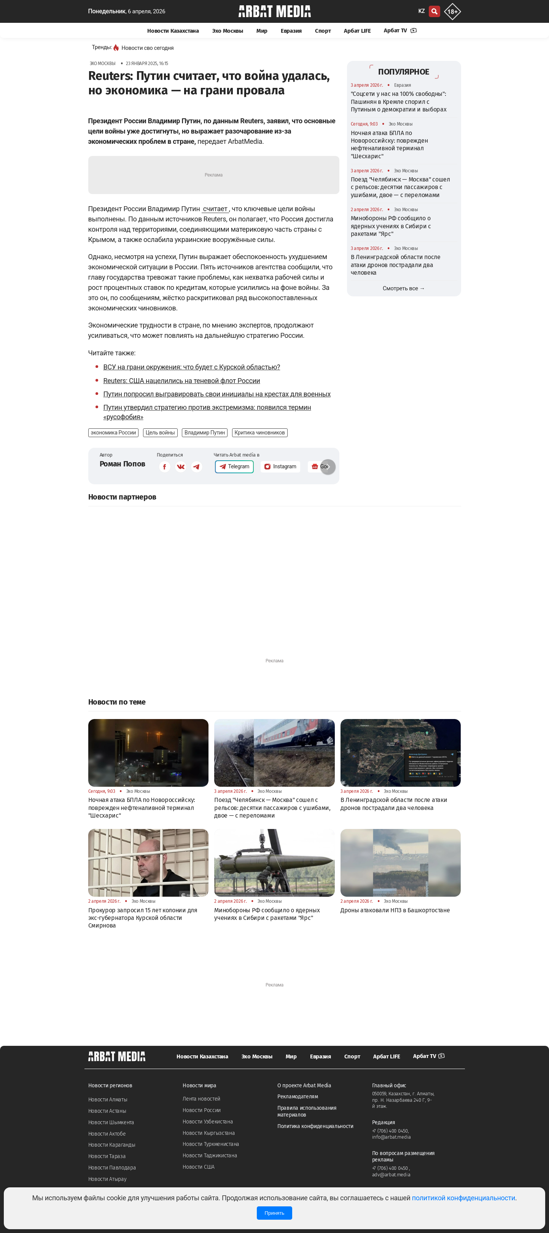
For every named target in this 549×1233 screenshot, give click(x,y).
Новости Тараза (107, 1156)
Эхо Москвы (227, 30)
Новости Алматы (107, 1099)
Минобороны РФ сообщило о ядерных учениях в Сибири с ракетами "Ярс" (391, 226)
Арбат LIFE (357, 30)
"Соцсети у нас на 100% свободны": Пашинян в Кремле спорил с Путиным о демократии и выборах (399, 101)
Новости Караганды (111, 1145)
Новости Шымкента (111, 1122)
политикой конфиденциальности (463, 1198)
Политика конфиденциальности (315, 1126)
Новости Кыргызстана (209, 1133)
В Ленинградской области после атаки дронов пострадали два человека (396, 264)
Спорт (323, 30)
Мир (261, 30)
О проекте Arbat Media (304, 1085)
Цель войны (160, 433)
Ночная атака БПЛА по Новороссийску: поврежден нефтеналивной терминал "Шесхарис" (389, 144)
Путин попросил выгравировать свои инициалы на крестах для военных (217, 394)
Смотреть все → (404, 288)
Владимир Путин (205, 433)
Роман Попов (123, 463)
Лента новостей (201, 1099)
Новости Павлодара (112, 1168)
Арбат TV (400, 30)
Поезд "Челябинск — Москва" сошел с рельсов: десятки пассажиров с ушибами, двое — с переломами (400, 187)
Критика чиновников (260, 433)
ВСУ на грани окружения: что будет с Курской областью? (191, 367)
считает (215, 209)
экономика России (113, 433)
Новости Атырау (107, 1179)
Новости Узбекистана (208, 1121)
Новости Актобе (107, 1134)
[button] (328, 467)
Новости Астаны (107, 1111)
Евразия (291, 30)
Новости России (202, 1110)
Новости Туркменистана (211, 1144)
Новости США (199, 1167)
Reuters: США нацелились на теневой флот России (181, 381)
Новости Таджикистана (210, 1155)
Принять (274, 1213)
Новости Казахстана (173, 30)
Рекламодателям (297, 1096)
